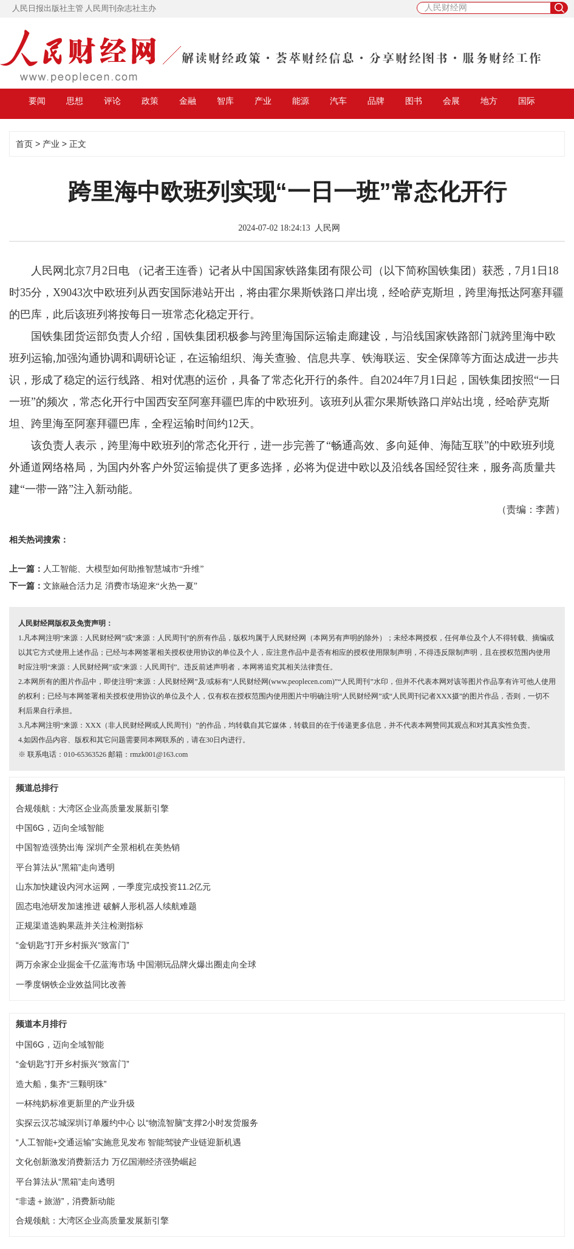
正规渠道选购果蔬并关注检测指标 (79, 925)
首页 (24, 144)
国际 (526, 101)
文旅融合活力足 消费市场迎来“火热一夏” (120, 586)
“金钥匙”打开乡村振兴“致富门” (72, 945)
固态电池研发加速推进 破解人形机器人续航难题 (106, 906)
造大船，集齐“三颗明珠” (61, 1084)
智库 (225, 101)
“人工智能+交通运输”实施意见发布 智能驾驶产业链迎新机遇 (128, 1142)
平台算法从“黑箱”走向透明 (65, 867)
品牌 (375, 101)
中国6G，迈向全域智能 (60, 828)
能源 (300, 101)
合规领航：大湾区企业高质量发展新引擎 (92, 808)
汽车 (338, 101)
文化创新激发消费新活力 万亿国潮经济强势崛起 (106, 1161)
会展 (451, 101)
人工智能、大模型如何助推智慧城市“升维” (123, 569)
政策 (150, 101)
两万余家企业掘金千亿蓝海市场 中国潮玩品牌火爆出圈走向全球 (136, 964)
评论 (112, 101)
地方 (488, 101)
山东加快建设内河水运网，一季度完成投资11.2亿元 (113, 887)
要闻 (37, 101)
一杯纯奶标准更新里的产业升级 (75, 1103)
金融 (187, 101)
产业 (263, 101)
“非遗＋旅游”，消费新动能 (65, 1201)
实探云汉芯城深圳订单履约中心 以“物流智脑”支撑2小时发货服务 (137, 1123)
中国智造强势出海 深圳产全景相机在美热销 (98, 847)
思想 (74, 101)
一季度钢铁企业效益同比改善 (71, 984)
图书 (413, 101)
